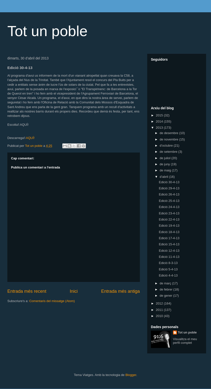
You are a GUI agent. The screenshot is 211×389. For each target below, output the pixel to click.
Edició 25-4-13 (169, 201)
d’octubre (167, 145)
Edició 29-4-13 (169, 188)
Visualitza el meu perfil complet (185, 341)
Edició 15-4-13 (169, 244)
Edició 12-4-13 (169, 250)
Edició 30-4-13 (169, 182)
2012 (160, 303)
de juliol (165, 158)
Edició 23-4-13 (169, 213)
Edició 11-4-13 (169, 257)
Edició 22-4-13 (169, 219)
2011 (160, 310)
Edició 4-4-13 (168, 275)
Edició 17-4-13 (169, 238)
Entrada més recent (26, 291)
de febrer (166, 289)
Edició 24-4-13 (169, 207)
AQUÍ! (30, 138)
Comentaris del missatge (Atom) (52, 301)
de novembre (169, 139)
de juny (165, 164)
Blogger (130, 375)
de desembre (169, 133)
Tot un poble (47, 31)
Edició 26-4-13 (169, 194)
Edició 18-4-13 (169, 232)
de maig (166, 170)
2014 (160, 121)
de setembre (169, 151)
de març (166, 283)
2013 (160, 127)
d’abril (164, 177)
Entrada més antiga (120, 291)
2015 (160, 115)
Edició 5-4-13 (168, 269)
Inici (74, 291)
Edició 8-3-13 (168, 263)
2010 (160, 316)
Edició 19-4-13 (169, 225)
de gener (166, 295)
